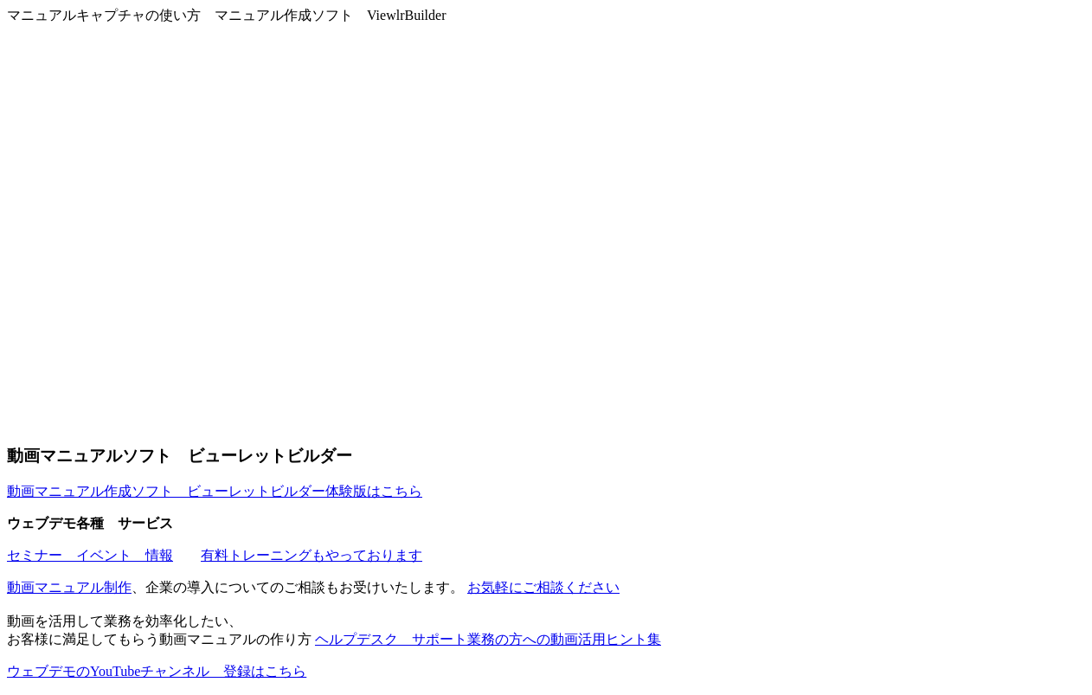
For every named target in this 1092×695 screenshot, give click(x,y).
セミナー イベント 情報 (90, 555)
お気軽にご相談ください (543, 587)
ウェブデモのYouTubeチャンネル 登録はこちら (156, 671)
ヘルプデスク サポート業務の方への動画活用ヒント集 (488, 639)
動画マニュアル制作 (69, 587)
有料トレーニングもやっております (311, 555)
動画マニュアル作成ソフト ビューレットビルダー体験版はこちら (214, 491)
